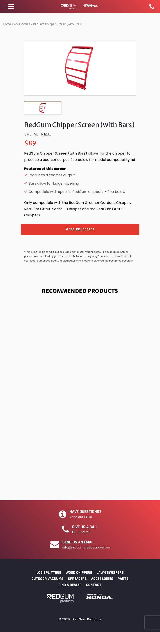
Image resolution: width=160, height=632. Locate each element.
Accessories (22, 24)
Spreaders (77, 578)
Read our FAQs (81, 517)
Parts (123, 578)
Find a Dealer (70, 584)
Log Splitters (48, 572)
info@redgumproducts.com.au (86, 547)
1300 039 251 (81, 532)
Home (7, 24)
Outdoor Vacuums (47, 578)
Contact (93, 584)
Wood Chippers (79, 572)
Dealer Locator (80, 229)
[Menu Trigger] (11, 6)
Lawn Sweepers (110, 572)
